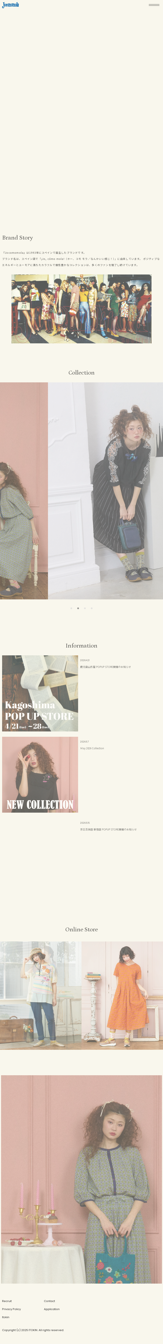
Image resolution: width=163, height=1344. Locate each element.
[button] (71, 608)
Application (52, 1309)
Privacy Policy (11, 1309)
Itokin (5, 1317)
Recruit (7, 1301)
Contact (49, 1301)
